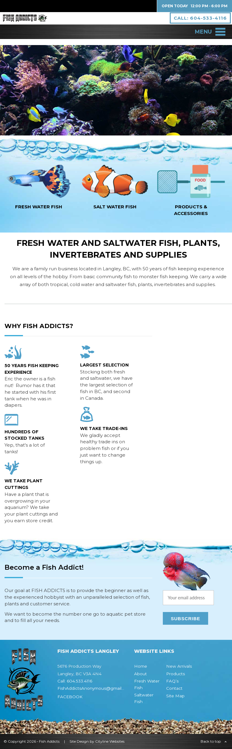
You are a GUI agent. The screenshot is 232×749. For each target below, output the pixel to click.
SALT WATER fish (115, 207)
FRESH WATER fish (38, 207)
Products (175, 673)
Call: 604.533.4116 (74, 681)
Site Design (79, 741)
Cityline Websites (109, 741)
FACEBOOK (69, 696)
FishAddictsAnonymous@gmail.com (94, 688)
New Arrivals (179, 666)
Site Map (175, 695)
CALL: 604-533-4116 (196, 21)
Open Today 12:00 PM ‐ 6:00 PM (194, 6)
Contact (174, 688)
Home (140, 666)
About (140, 673)
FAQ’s (172, 681)
